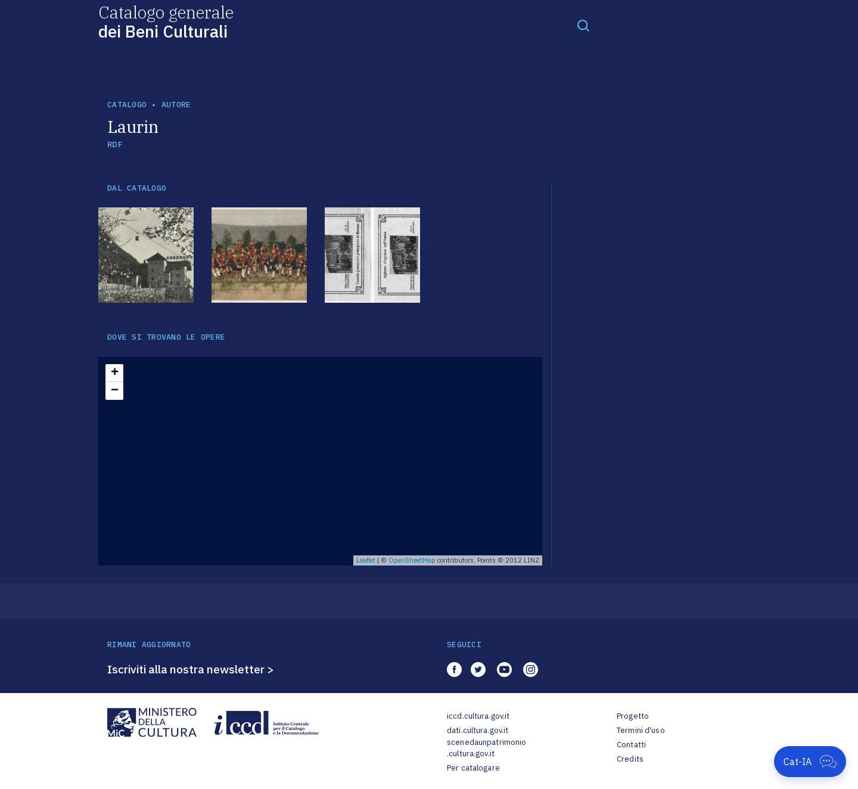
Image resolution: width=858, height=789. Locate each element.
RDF (114, 144)
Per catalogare (473, 768)
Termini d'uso (641, 730)
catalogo (127, 105)
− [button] (115, 391)
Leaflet (365, 560)
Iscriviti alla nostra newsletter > (190, 669)
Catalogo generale (166, 21)
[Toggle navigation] (583, 25)
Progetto (633, 716)
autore (176, 105)
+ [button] (115, 373)
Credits (630, 759)
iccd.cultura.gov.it (478, 716)
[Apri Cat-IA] (810, 761)
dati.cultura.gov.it (477, 730)
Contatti (631, 745)
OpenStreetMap (412, 560)
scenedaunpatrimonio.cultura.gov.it (486, 748)
